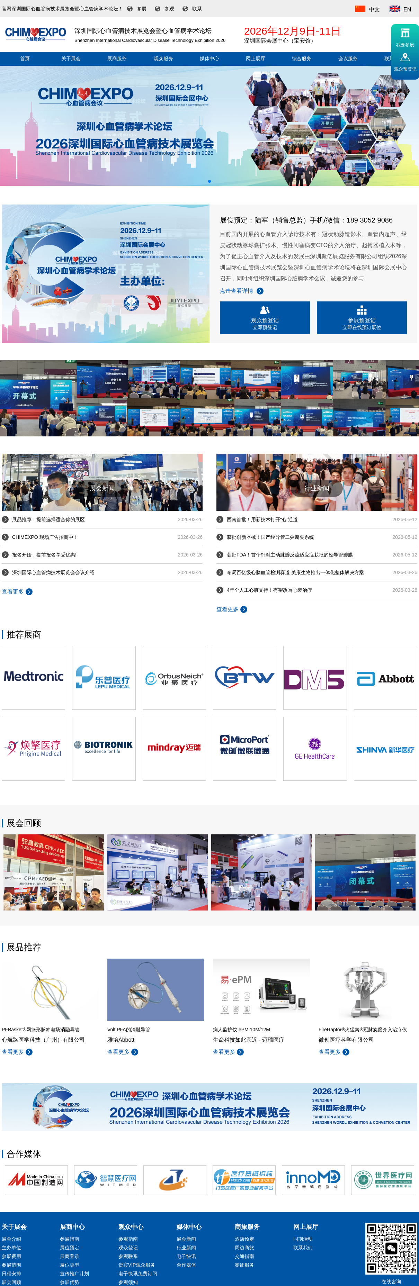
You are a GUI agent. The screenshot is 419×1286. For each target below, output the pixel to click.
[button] (209, 181)
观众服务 (163, 58)
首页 (25, 58)
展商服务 (117, 58)
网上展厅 (255, 58)
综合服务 (301, 58)
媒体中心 (209, 58)
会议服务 (348, 58)
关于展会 (71, 58)
